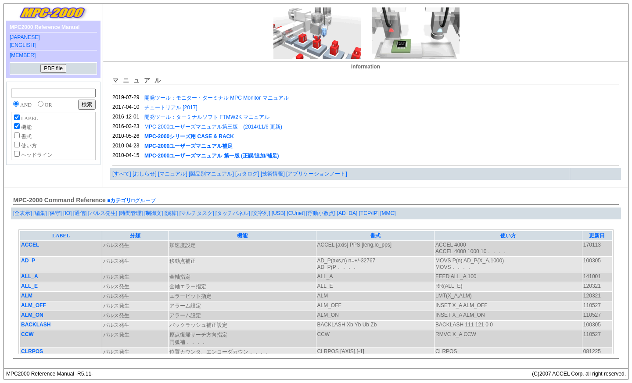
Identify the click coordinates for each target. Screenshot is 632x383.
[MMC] (387, 213)
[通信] (80, 213)
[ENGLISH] (23, 45)
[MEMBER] (23, 55)
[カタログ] (248, 174)
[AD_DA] (348, 213)
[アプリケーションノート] (316, 174)
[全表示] (23, 213)
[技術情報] (273, 174)
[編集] (40, 213)
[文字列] (261, 213)
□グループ (143, 200)
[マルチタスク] (197, 213)
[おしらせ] (145, 174)
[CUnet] (296, 213)
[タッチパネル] (233, 213)
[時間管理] (131, 213)
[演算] (172, 213)
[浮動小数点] (321, 213)
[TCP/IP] (370, 213)
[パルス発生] (103, 213)
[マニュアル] (173, 174)
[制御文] (154, 213)
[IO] (68, 213)
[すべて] (122, 174)
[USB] (279, 213)
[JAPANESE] (25, 37)
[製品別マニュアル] (212, 174)
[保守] (55, 213)
